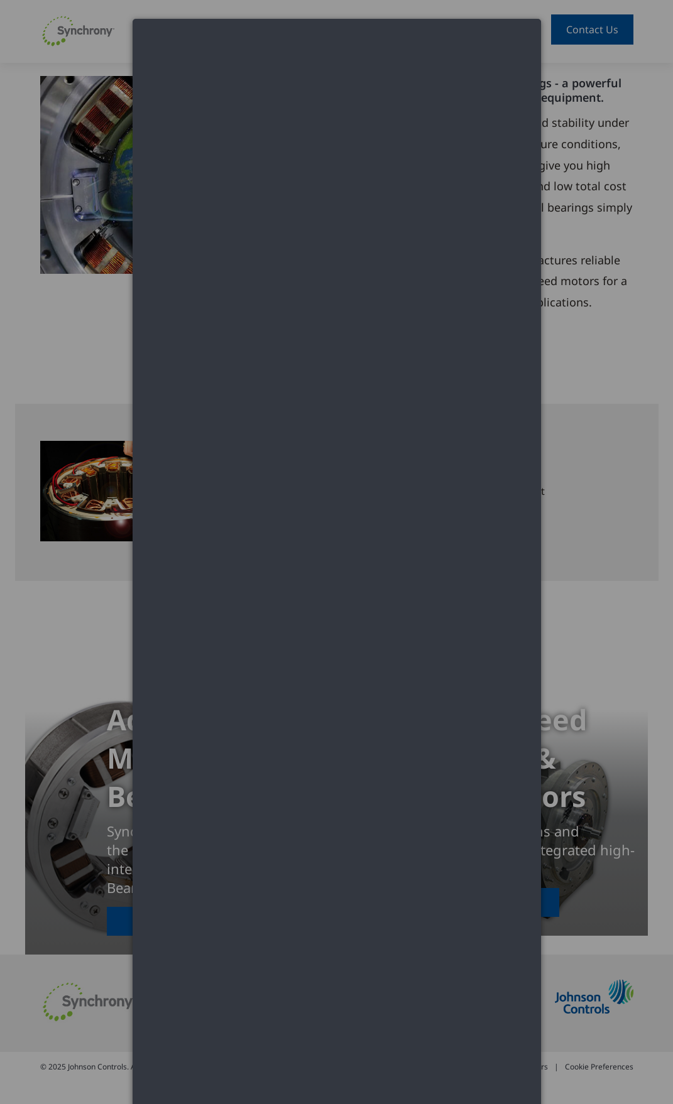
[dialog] (337, 66)
